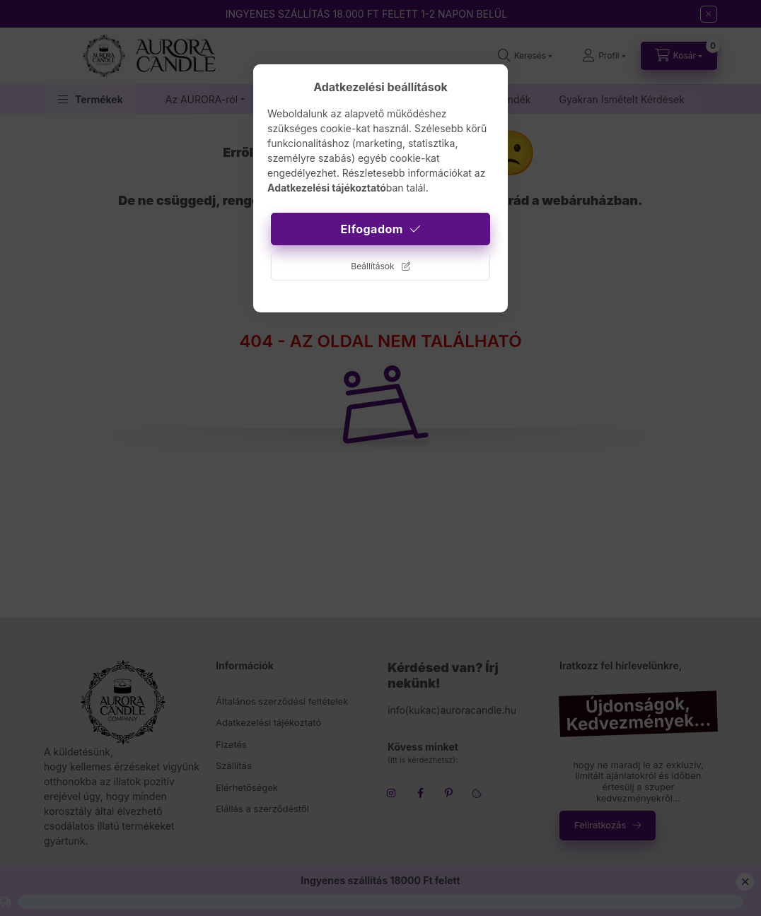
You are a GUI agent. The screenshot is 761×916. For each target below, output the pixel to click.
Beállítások (372, 266)
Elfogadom (372, 229)
